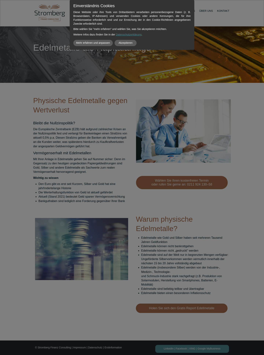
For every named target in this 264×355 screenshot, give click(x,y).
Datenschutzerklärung (129, 34)
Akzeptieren (126, 42)
